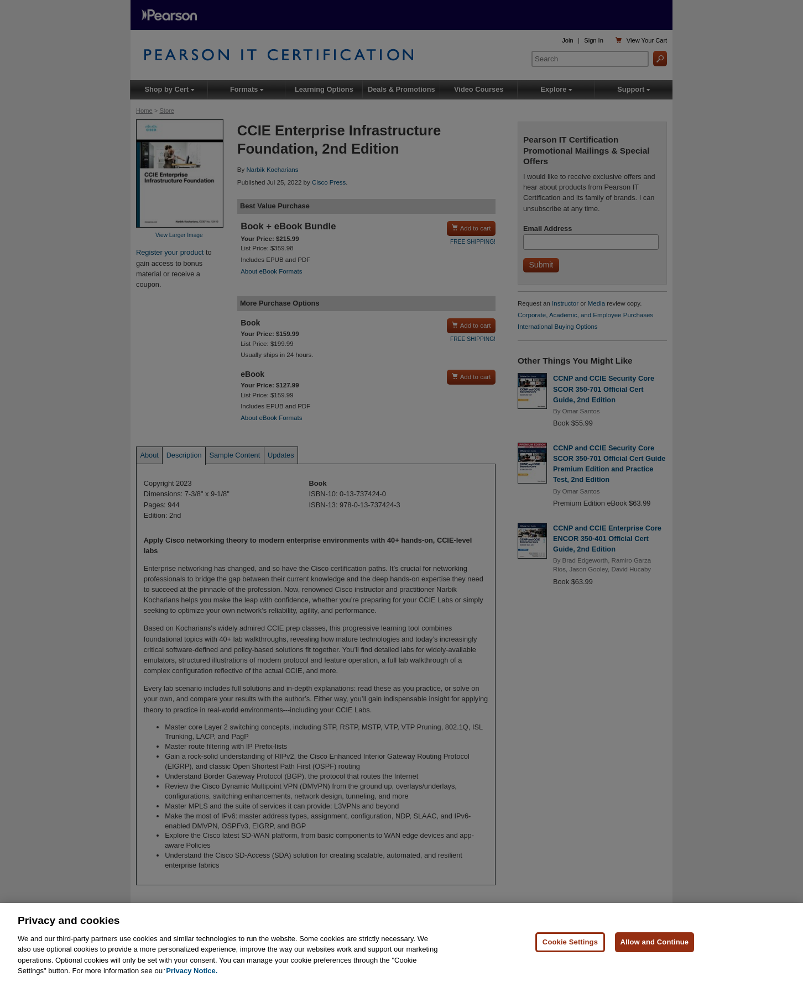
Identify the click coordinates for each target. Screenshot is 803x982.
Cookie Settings (570, 942)
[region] (401, 942)
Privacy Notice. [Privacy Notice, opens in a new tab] (191, 971)
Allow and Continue (654, 942)
